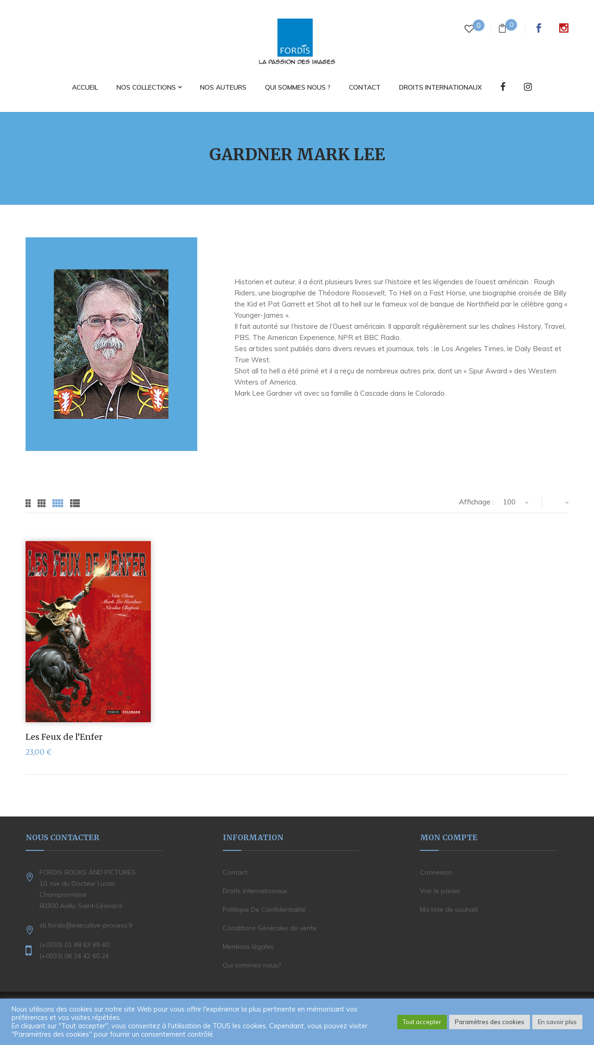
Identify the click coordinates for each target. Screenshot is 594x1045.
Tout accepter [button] (422, 1021)
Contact (235, 872)
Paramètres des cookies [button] (489, 1021)
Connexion (436, 872)
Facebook (538, 28)
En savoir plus (557, 1021)
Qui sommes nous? (252, 965)
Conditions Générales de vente (269, 928)
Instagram (563, 28)
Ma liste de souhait (449, 909)
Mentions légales (248, 946)
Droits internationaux (255, 891)
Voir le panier (440, 891)
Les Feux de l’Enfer (64, 737)
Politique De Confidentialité (264, 909)
